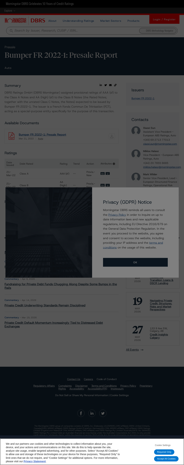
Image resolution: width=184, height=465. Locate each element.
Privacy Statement (35, 461)
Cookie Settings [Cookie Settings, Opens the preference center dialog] (163, 445)
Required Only (164, 452)
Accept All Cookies (166, 459)
